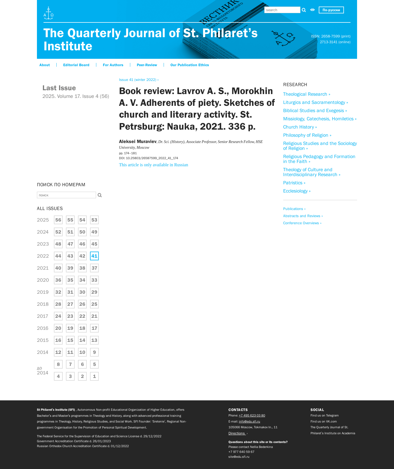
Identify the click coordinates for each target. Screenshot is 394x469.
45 (94, 244)
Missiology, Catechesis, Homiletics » (320, 118)
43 (70, 256)
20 (58, 328)
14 (82, 340)
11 (70, 352)
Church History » (300, 127)
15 (70, 340)
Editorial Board (76, 65)
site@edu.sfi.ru (239, 457)
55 (70, 220)
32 (58, 292)
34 (82, 280)
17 (94, 328)
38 (82, 268)
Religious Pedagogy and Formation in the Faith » (319, 159)
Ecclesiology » (297, 191)
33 (94, 280)
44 (58, 256)
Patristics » (294, 182)
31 (70, 292)
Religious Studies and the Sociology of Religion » (320, 146)
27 (70, 304)
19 (70, 328)
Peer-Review (147, 65)
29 (94, 292)
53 (94, 220)
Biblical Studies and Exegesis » (315, 110)
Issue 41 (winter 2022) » (139, 79)
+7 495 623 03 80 (252, 415)
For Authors (113, 65)
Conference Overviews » (302, 223)
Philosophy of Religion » (307, 135)
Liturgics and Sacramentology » (315, 102)
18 (82, 328)
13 (94, 340)
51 (70, 232)
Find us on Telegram (325, 415)
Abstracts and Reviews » (303, 216)
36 (58, 280)
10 (82, 352)
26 (82, 304)
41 (94, 256)
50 (82, 232)
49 (94, 232)
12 (58, 352)
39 (70, 268)
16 (58, 340)
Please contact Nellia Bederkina (250, 447)
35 (70, 280)
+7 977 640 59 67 (241, 452)
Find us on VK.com (324, 421)
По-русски (331, 10)
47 (70, 244)
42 (82, 256)
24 (58, 316)
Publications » (294, 208)
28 (58, 304)
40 (58, 268)
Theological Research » (306, 94)
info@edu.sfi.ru (249, 421)
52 (58, 232)
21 (94, 316)
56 (58, 220)
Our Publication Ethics (189, 65)
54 (82, 220)
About (44, 65)
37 (94, 268)
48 (58, 244)
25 (94, 304)
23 (70, 316)
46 (82, 244)
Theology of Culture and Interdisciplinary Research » (311, 172)
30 (82, 292)
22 (82, 316)
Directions (237, 433)
